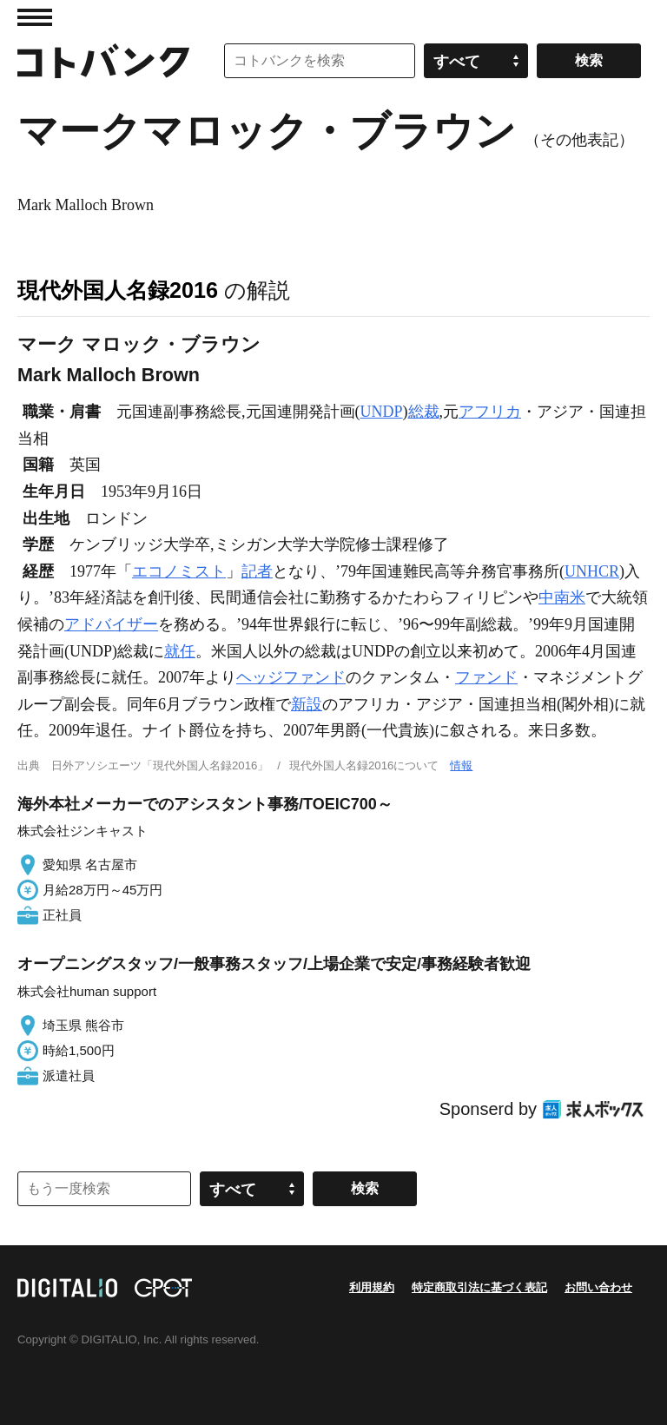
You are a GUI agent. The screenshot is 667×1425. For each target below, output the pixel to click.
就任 (179, 651)
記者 (257, 571)
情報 (461, 765)
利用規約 (371, 1287)
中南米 (561, 597)
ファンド (486, 677)
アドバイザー (111, 624)
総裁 (423, 411)
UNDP (381, 411)
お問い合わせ (598, 1287)
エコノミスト (179, 571)
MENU (34, 17)
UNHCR (592, 571)
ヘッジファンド (291, 677)
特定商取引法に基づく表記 (479, 1287)
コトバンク (103, 60)
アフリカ (490, 411)
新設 (306, 704)
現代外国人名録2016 (117, 290)
